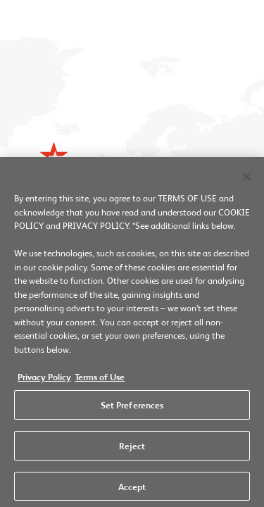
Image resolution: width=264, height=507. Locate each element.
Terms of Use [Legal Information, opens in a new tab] (100, 379)
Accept (132, 488)
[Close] (247, 180)
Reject (132, 448)
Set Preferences (132, 407)
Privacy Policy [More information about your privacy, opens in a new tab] (44, 379)
